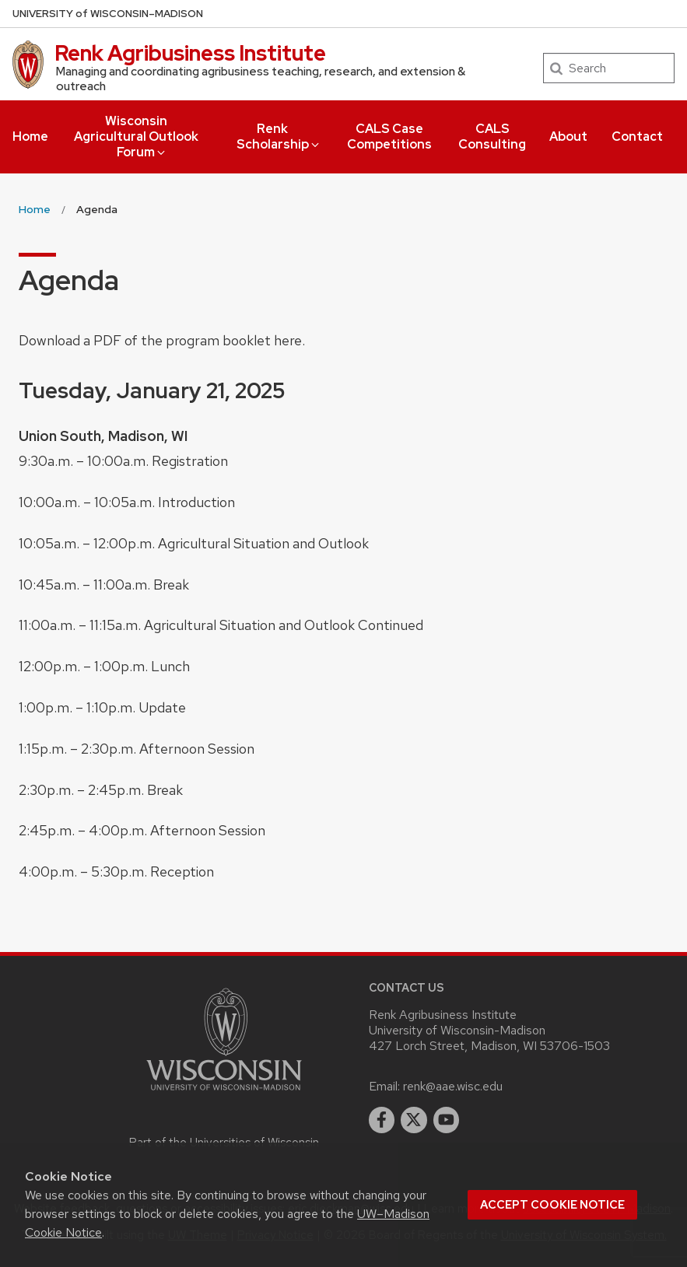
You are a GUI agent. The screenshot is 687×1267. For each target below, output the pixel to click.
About (568, 136)
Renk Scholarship (279, 136)
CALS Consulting (492, 136)
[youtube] (446, 1120)
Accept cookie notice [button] (552, 1205)
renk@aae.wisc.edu (453, 1086)
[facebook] (382, 1120)
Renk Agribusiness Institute (190, 53)
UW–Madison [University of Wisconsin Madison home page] (107, 13)
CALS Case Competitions (389, 136)
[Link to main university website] (224, 1093)
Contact (637, 136)
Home (30, 136)
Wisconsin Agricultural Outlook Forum (136, 136)
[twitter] (414, 1120)
